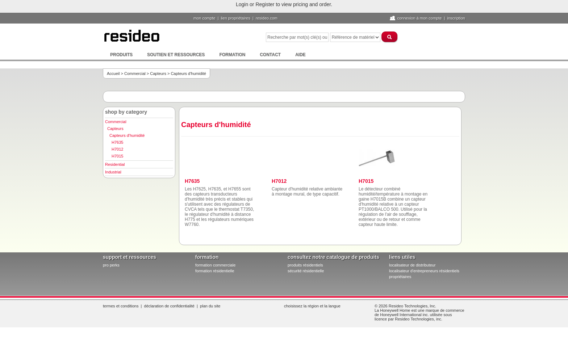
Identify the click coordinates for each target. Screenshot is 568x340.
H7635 (117, 142)
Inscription (456, 18)
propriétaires (400, 276)
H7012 (117, 149)
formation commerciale (215, 265)
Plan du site (210, 306)
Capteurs (158, 73)
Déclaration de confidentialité (169, 306)
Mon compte (204, 18)
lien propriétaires (235, 18)
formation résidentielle (214, 271)
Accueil (113, 73)
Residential (115, 164)
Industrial (113, 172)
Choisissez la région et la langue (312, 306)
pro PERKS (111, 265)
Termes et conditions (120, 306)
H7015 (117, 156)
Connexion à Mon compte (419, 18)
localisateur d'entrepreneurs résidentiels (424, 271)
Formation (232, 54)
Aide (300, 54)
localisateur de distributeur (412, 265)
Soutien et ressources (176, 54)
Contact (270, 54)
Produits (121, 54)
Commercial (135, 73)
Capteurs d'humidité (127, 135)
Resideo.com (266, 18)
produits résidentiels (305, 265)
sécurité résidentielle (306, 271)
